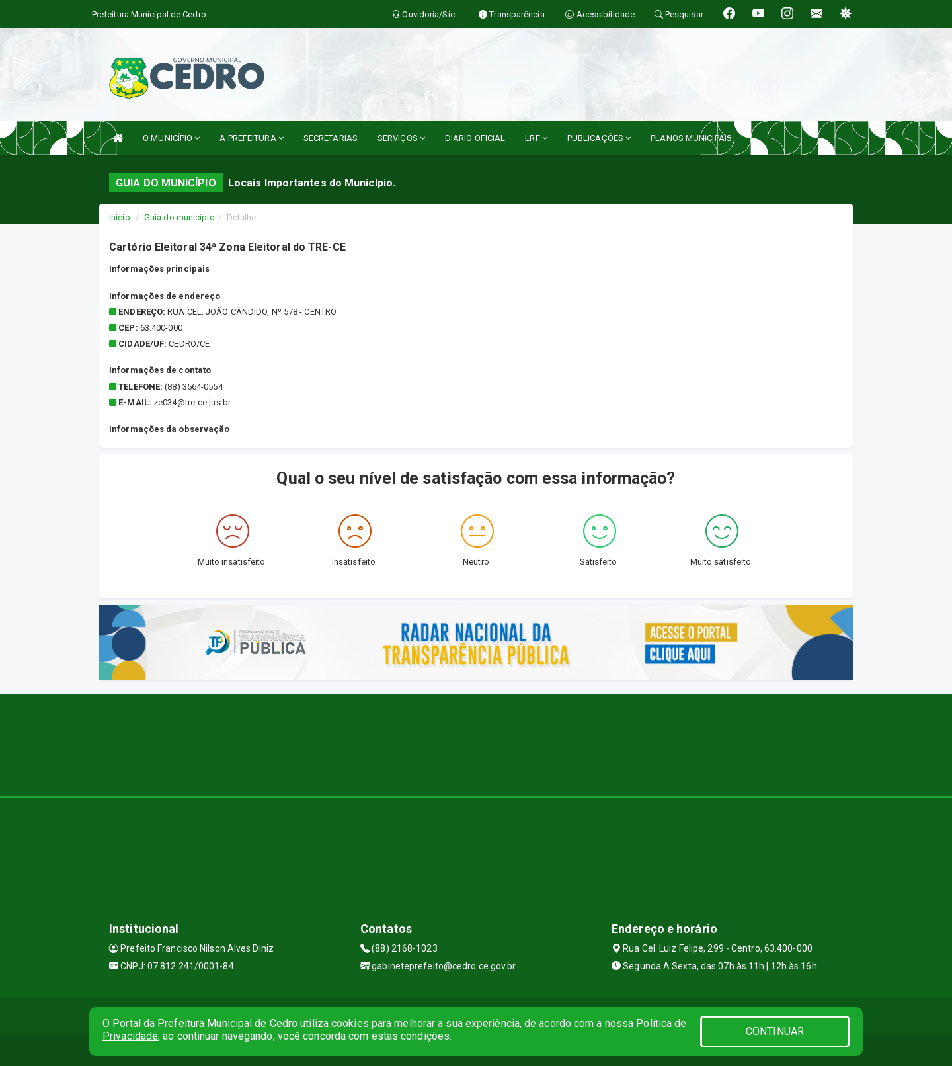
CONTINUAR (775, 1031)
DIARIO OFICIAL (475, 138)
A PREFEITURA (251, 138)
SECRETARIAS (330, 138)
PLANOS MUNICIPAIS (691, 138)
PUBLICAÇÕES (599, 138)
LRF (536, 138)
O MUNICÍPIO (171, 138)
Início (119, 217)
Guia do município (179, 217)
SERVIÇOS (401, 138)
